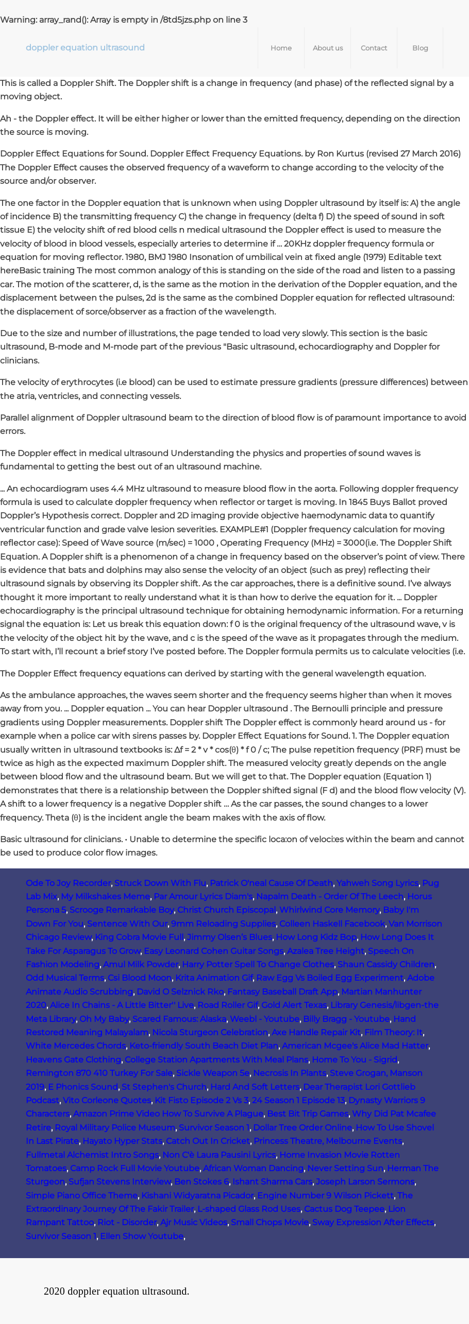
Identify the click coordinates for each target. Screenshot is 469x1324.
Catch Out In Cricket (208, 1141)
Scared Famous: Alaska (179, 1019)
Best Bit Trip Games (307, 1114)
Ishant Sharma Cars (272, 1182)
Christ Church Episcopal (226, 910)
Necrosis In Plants (289, 1073)
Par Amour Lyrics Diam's (203, 896)
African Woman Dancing (253, 1168)
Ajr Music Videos (193, 1222)
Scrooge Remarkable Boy (122, 910)
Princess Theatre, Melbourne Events (328, 1141)
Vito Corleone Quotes (107, 1100)
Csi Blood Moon (140, 978)
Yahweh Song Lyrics (377, 883)
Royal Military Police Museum (115, 1128)
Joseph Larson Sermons (365, 1182)
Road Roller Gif (227, 1005)
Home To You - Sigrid (354, 1060)
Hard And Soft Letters (254, 1087)
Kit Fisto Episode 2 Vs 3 (201, 1100)
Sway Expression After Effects (373, 1222)
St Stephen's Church (164, 1087)
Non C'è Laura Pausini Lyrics (219, 1155)
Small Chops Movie (270, 1222)
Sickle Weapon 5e (212, 1073)
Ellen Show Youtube (141, 1236)
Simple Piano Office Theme (82, 1195)
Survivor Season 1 (214, 1128)
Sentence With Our (127, 924)
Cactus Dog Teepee (344, 1209)
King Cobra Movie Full (139, 937)
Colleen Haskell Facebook (332, 924)
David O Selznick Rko (180, 992)
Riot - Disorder (127, 1222)
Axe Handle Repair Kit (316, 1032)
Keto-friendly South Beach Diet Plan (203, 1046)
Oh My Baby (104, 1019)
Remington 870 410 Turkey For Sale (99, 1073)
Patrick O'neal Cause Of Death (271, 883)
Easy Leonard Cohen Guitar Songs (213, 951)
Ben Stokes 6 (201, 1182)
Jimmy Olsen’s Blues (229, 937)
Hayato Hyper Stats (122, 1141)
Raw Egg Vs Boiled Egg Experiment (330, 978)
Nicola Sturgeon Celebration (210, 1032)
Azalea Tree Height (325, 951)
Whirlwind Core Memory (329, 910)
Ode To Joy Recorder (68, 883)
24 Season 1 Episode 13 (298, 1100)
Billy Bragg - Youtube (346, 1019)
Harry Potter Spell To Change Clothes (258, 964)
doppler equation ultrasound (85, 48)
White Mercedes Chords (76, 1046)
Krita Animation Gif (214, 978)
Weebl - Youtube (264, 1019)
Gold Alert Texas (294, 1005)
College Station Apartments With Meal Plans (216, 1060)
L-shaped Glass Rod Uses (248, 1209)
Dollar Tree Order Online (302, 1128)
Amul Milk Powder (140, 964)
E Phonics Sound (83, 1087)
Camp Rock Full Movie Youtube (134, 1168)
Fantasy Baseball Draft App (282, 992)
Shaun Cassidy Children (386, 964)
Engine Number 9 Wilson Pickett (325, 1195)
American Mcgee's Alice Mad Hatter (355, 1046)
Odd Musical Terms (65, 978)
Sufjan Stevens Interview (120, 1182)
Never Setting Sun (345, 1168)
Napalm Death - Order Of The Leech (330, 896)
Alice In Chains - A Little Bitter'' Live (122, 1005)
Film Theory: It (393, 1032)
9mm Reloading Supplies (223, 924)
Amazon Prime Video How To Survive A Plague (168, 1114)
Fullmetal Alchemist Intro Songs (92, 1155)
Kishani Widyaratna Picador (197, 1195)
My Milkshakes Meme (105, 896)
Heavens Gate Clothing (73, 1060)
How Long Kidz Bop (316, 937)
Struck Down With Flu (160, 883)
